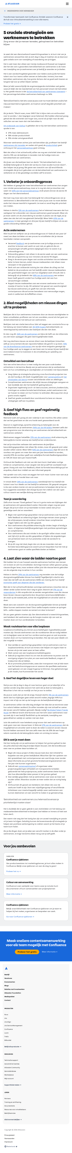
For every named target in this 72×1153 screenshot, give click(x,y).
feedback (20, 243)
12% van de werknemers (28, 210)
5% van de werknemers (58, 695)
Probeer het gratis (27, 951)
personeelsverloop (25, 148)
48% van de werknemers (43, 275)
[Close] (67, 17)
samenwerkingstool (27, 766)
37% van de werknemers (40, 437)
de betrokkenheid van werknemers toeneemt (46, 91)
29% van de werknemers (28, 574)
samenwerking (54, 377)
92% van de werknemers (42, 449)
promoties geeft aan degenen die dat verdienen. (24, 582)
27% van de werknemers (52, 725)
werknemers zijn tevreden (14, 145)
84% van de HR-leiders (42, 427)
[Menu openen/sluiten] (67, 4)
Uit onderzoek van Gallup (14, 125)
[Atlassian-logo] (12, 4)
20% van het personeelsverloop (25, 191)
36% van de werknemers (27, 334)
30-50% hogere (39, 327)
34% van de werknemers (27, 481)
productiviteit (52, 145)
